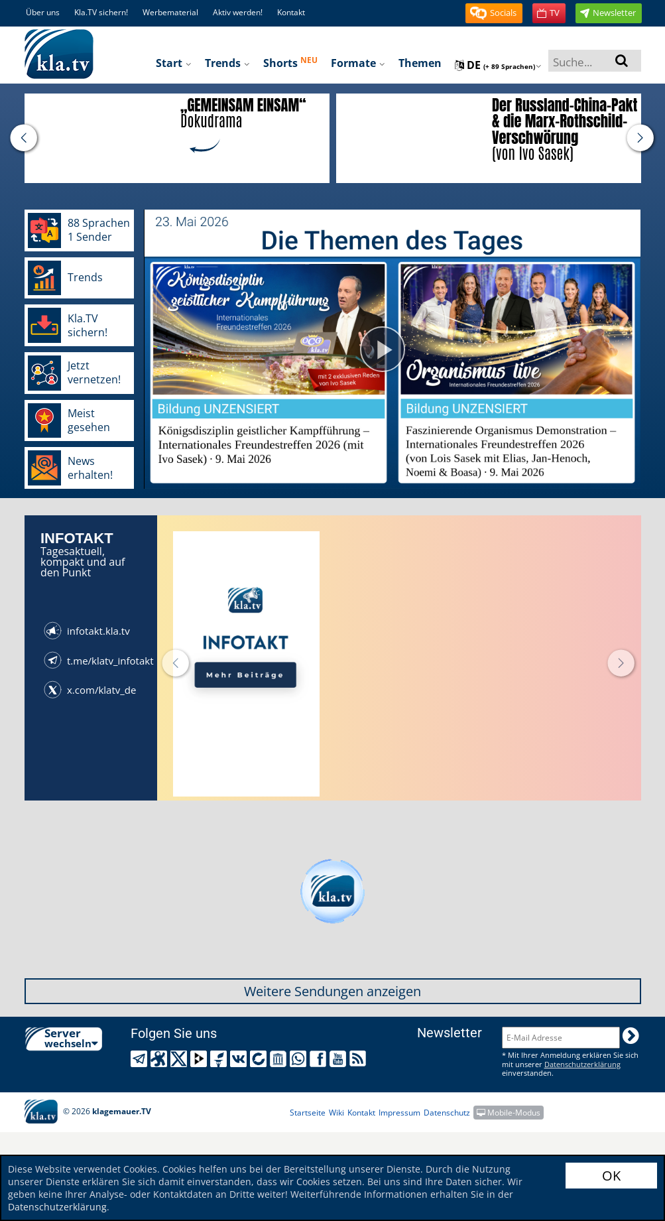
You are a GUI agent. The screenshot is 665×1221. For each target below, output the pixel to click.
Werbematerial (170, 12)
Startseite (308, 1112)
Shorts (290, 62)
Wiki (336, 1112)
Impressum (399, 1112)
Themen (420, 63)
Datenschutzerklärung (57, 1206)
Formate (358, 63)
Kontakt (291, 12)
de (498, 65)
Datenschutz (447, 1112)
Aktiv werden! (238, 12)
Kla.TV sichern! (101, 12)
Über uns (43, 12)
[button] (493, 13)
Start (174, 63)
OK (611, 1176)
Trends (227, 63)
